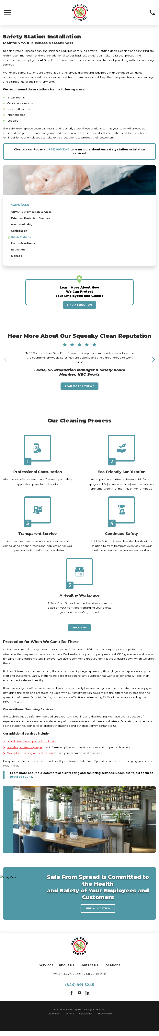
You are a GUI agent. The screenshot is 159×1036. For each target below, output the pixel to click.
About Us (79, 635)
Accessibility (85, 1023)
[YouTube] (80, 1003)
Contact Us (88, 975)
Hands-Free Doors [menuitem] (24, 246)
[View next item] (153, 363)
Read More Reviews (79, 391)
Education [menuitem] (18, 253)
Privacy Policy (104, 1023)
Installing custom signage (24, 756)
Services (46, 975)
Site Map (69, 1023)
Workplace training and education (30, 762)
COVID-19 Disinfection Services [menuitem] (34, 212)
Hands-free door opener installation (31, 750)
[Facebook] (72, 1003)
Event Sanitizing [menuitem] (23, 226)
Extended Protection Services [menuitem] (33, 219)
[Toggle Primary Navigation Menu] (7, 12)
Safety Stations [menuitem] (23, 239)
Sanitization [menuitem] (20, 232)
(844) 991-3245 (58, 149)
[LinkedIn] (87, 1003)
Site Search (53, 1023)
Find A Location (79, 309)
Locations (112, 975)
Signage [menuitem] (17, 259)
